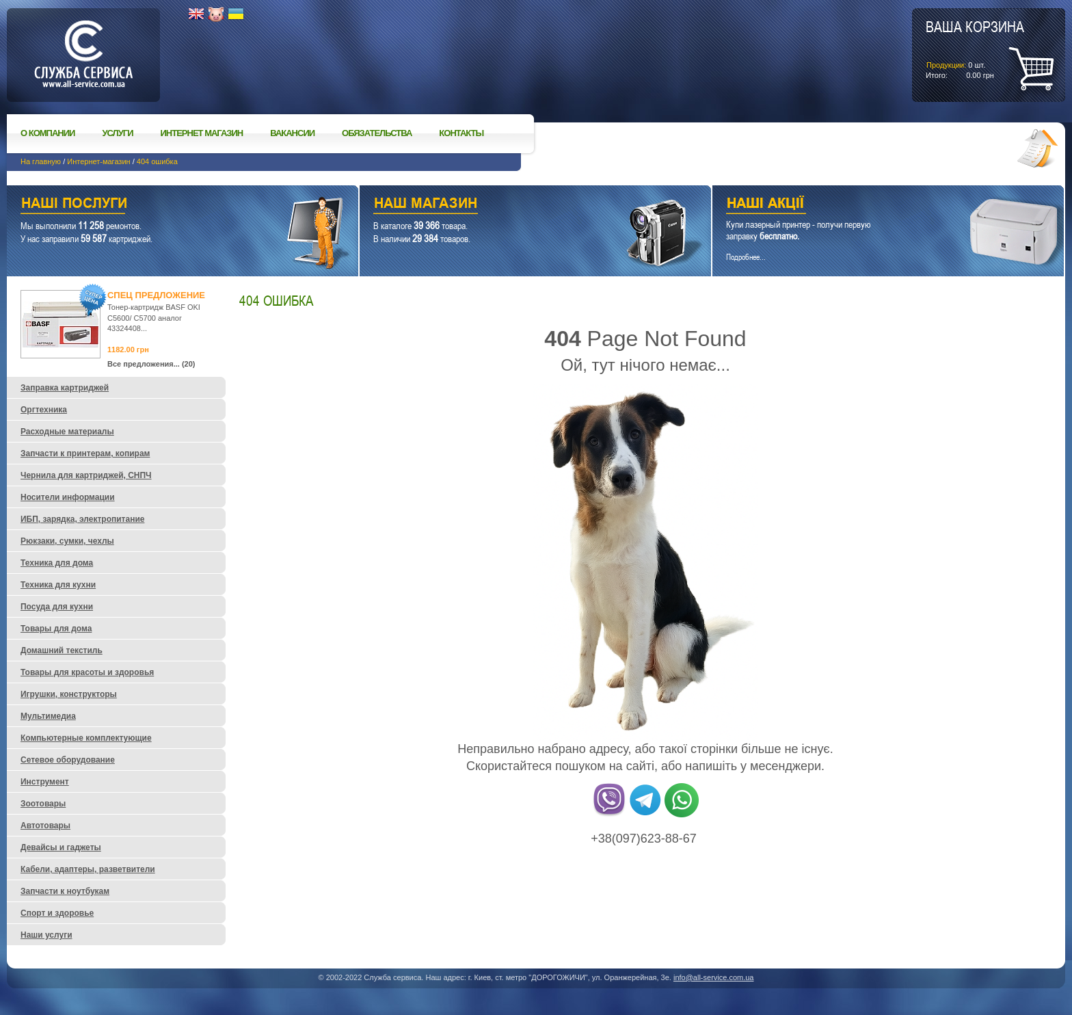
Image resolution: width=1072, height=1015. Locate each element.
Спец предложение (156, 295)
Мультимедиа (48, 716)
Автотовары (45, 825)
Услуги (117, 133)
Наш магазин (511, 205)
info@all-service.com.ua (713, 977)
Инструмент (45, 782)
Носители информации (68, 497)
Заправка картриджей (65, 388)
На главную (41, 161)
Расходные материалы (67, 431)
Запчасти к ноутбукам (65, 891)
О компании (48, 133)
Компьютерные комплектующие (86, 738)
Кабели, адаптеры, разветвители (88, 869)
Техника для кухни (58, 585)
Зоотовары (43, 803)
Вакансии (292, 133)
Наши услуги (165, 205)
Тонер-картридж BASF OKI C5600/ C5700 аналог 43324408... (153, 317)
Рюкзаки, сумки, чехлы (67, 541)
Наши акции (869, 205)
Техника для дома (57, 563)
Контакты (461, 133)
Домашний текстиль (62, 650)
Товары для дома (56, 628)
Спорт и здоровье (57, 913)
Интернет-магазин (98, 161)
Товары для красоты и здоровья (87, 672)
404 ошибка (157, 161)
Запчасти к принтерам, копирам (85, 453)
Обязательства (377, 133)
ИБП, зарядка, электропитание (82, 519)
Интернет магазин (202, 133)
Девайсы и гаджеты (61, 847)
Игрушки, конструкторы (69, 694)
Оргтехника (44, 409)
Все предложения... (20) (151, 364)
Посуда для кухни (57, 606)
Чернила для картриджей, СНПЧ (86, 475)
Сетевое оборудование (68, 760)
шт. (975, 48)
